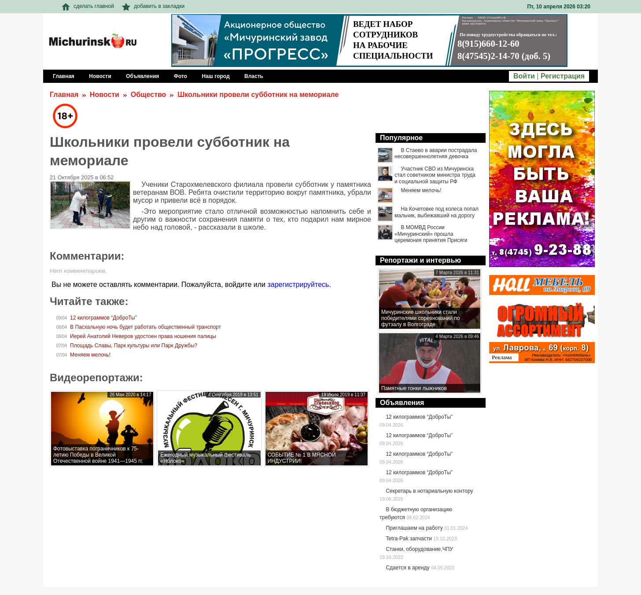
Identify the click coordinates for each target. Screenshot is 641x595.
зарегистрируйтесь (298, 284)
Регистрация (563, 76)
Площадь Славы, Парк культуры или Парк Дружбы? (133, 345)
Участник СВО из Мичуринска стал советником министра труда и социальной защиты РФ (434, 175)
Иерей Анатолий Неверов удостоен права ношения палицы (143, 336)
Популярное (401, 137)
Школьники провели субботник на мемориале (258, 94)
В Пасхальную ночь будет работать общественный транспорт (145, 327)
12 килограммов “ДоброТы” (103, 318)
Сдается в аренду (407, 568)
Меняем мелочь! (90, 355)
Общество (148, 94)
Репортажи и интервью (420, 260)
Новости (104, 94)
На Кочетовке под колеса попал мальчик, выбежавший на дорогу (436, 212)
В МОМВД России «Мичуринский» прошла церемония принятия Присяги (430, 233)
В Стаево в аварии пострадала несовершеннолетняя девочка (435, 153)
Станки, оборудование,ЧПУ (419, 549)
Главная (64, 94)
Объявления (402, 402)
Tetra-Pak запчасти (408, 539)
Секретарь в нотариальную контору (429, 491)
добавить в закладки (153, 6)
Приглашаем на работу (414, 528)
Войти (524, 76)
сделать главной (88, 6)
